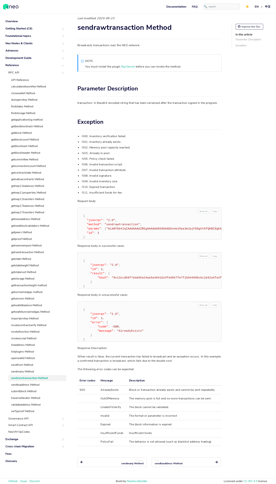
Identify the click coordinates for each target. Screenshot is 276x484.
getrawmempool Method (26, 245)
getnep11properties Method (28, 193)
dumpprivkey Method (24, 100)
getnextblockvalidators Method (30, 226)
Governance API (18, 419)
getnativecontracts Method (27, 179)
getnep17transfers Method (27, 212)
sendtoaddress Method (25, 385)
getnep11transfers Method (27, 199)
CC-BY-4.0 (250, 481)
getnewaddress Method (25, 219)
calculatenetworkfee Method (28, 86)
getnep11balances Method (27, 186)
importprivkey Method (25, 318)
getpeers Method (21, 232)
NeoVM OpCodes (19, 432)
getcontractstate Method (26, 173)
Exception (241, 45)
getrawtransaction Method (27, 252)
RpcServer (128, 67)
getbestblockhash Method (27, 126)
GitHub (12, 481)
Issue (23, 481)
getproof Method (21, 239)
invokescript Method (23, 338)
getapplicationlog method (27, 120)
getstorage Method (22, 279)
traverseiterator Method (25, 398)
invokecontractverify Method (28, 325)
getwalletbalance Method (26, 305)
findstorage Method (23, 113)
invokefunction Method (25, 332)
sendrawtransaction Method (29, 378)
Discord (34, 481)
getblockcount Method (25, 140)
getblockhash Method (24, 146)
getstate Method (21, 259)
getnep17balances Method (27, 206)
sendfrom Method (22, 365)
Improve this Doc (249, 26)
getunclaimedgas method (26, 292)
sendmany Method (22, 371)
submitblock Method (23, 391)
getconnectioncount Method (28, 166)
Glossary (11, 461)
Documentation (176, 7)
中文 (268, 7)
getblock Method (21, 133)
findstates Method (22, 106)
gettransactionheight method (29, 285)
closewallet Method (23, 93)
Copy (214, 211)
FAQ (195, 7)
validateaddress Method (25, 405)
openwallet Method (23, 358)
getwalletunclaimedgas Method (30, 312)
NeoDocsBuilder (137, 481)
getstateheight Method (25, 265)
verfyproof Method (22, 411)
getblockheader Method (25, 153)
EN (257, 7)
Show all (203, 211)
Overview (11, 21)
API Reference (20, 80)
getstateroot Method (23, 272)
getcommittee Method (24, 159)
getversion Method (22, 299)
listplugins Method (22, 352)
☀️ (247, 7)
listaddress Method (23, 345)
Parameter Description (248, 39)
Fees (8, 454)
